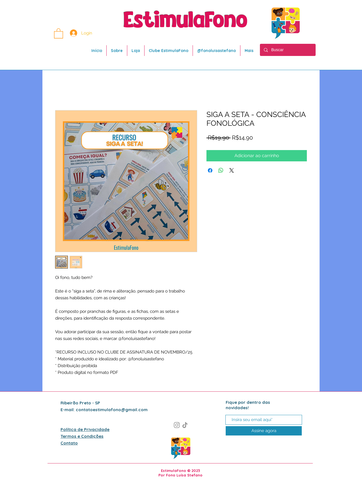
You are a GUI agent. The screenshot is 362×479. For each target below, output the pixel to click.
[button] (58, 33)
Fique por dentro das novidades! (248, 405)
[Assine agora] (263, 431)
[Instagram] (177, 425)
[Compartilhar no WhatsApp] (220, 170)
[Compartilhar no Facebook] (210, 170)
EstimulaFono (185, 21)
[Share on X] (231, 170)
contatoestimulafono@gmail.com (112, 409)
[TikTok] (185, 425)
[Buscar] (287, 50)
